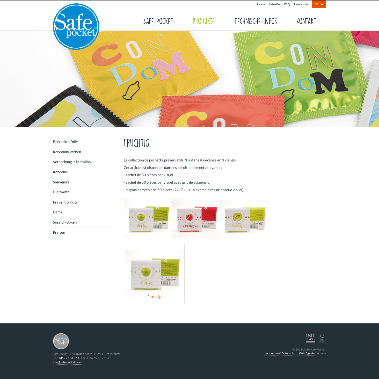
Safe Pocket (158, 21)
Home (261, 4)
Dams (57, 212)
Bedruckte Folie (65, 141)
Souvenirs (61, 182)
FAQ (287, 4)
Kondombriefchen (67, 152)
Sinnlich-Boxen (65, 222)
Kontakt (306, 21)
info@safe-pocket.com (67, 362)
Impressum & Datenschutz (281, 353)
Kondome (60, 172)
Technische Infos (255, 21)
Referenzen (301, 4)
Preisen (59, 232)
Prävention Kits (65, 202)
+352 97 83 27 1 (68, 358)
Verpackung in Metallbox (73, 162)
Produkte (204, 21)
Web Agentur (307, 353)
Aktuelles (274, 4)
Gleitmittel (62, 192)
